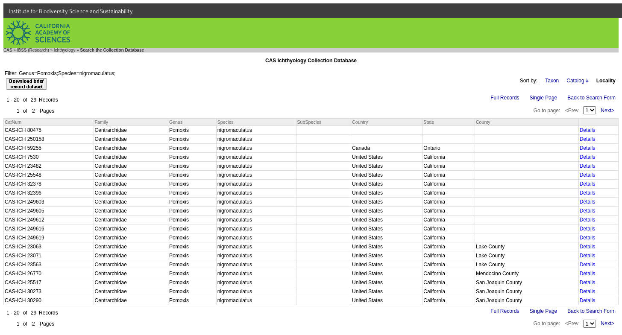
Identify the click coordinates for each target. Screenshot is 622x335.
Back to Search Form (591, 98)
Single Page (543, 98)
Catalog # (577, 81)
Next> (607, 111)
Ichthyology (65, 50)
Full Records (504, 98)
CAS (7, 50)
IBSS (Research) (33, 50)
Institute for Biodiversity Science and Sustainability (71, 11)
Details (588, 130)
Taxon (552, 81)
